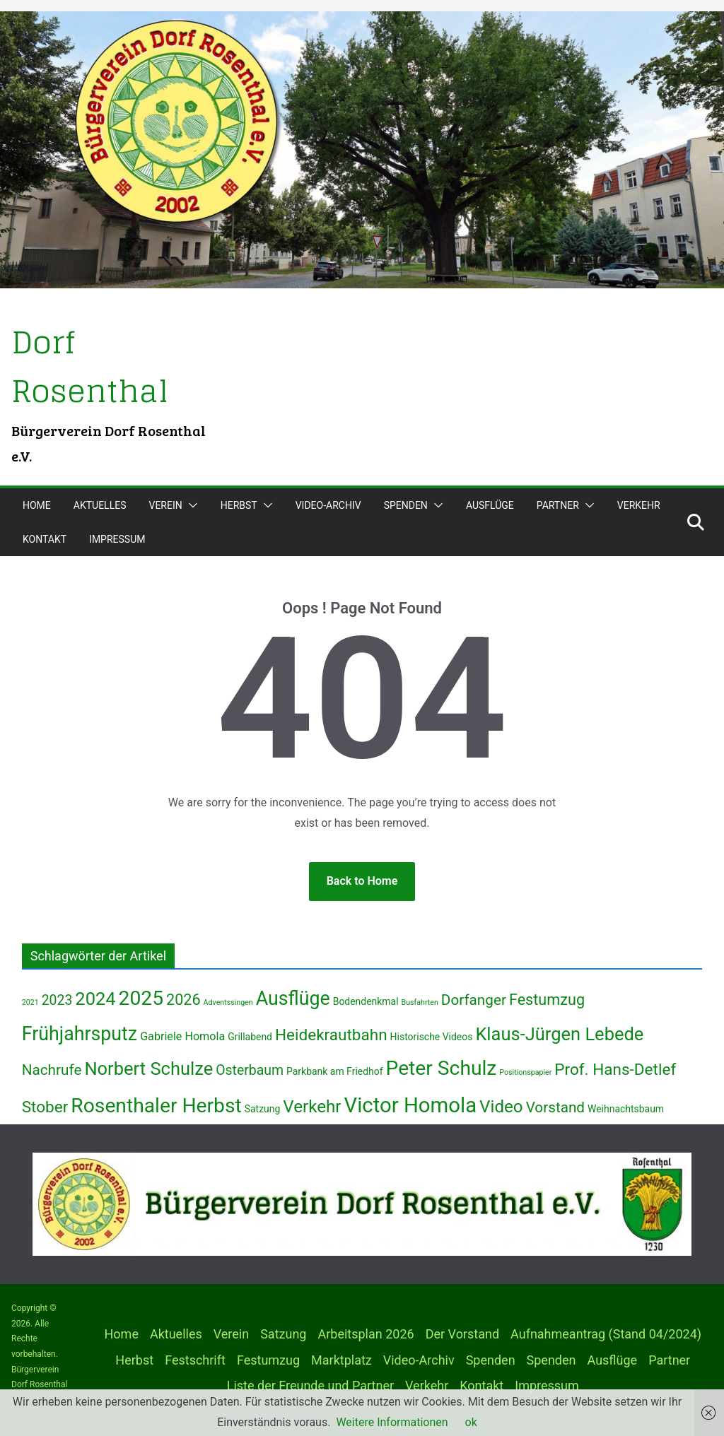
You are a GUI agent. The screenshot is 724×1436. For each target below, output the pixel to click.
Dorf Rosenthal (94, 365)
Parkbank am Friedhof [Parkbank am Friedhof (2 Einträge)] (334, 1071)
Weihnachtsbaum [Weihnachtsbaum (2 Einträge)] (626, 1108)
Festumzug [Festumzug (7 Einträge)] (547, 999)
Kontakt (44, 539)
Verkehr (638, 505)
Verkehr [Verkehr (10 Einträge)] (312, 1107)
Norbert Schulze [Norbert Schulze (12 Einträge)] (148, 1068)
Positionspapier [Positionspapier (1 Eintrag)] (525, 1072)
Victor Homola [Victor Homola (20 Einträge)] (410, 1105)
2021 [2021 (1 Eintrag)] (30, 1002)
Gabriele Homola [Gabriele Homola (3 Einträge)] (182, 1036)
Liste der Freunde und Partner (310, 1385)
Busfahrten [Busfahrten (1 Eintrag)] (420, 1002)
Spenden (406, 505)
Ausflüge (490, 505)
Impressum (117, 539)
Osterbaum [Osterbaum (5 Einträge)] (250, 1070)
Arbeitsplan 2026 (365, 1333)
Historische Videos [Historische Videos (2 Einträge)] (431, 1036)
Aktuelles (100, 505)
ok (471, 1422)
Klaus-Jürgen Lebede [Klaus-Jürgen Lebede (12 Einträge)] (559, 1033)
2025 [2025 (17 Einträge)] (141, 998)
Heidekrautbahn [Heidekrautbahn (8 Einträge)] (331, 1034)
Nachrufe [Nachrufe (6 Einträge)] (52, 1069)
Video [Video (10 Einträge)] (501, 1107)
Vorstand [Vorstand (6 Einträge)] (555, 1107)
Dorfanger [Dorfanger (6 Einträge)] (473, 999)
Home (37, 505)
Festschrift (195, 1360)
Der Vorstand (462, 1333)
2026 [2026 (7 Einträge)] (183, 999)
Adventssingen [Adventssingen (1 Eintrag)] (228, 1002)
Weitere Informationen (392, 1422)
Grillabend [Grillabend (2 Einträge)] (250, 1036)
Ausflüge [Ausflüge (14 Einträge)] (293, 998)
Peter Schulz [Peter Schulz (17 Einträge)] (441, 1068)
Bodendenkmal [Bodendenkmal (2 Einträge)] (366, 1001)
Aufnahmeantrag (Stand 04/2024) (605, 1333)
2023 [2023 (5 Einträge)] (57, 1000)
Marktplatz (341, 1360)
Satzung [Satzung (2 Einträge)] (263, 1108)
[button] (190, 505)
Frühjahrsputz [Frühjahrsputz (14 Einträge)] (79, 1034)
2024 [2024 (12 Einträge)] (95, 998)
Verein (165, 505)
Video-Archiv (328, 505)
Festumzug (268, 1360)
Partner (558, 505)
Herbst (239, 505)
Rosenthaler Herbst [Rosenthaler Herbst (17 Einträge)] (156, 1105)
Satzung (283, 1333)
